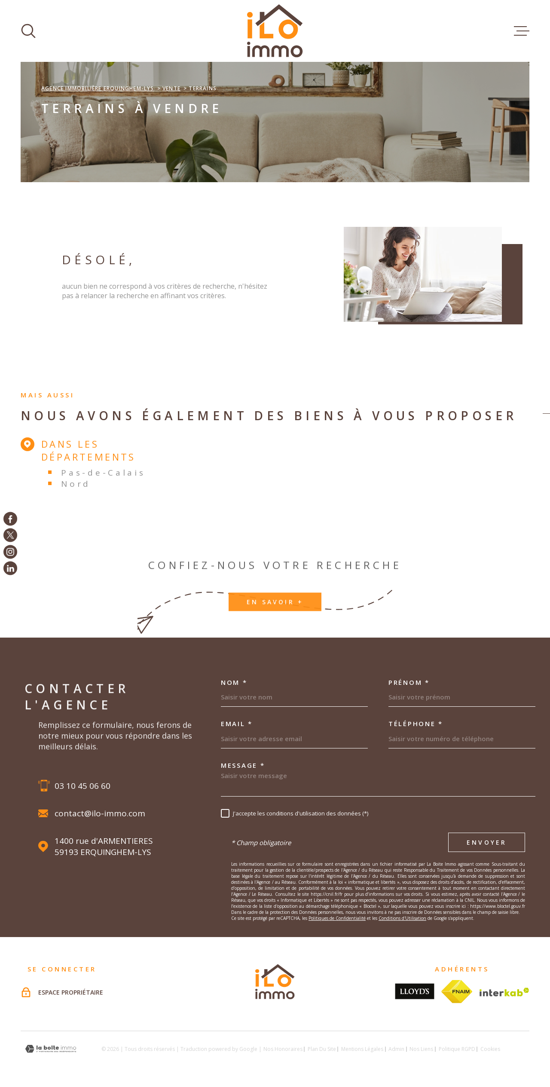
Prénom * (409, 682)
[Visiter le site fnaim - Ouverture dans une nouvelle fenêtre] (457, 991)
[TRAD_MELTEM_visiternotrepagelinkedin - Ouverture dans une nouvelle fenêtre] (10, 568)
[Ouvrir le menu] (521, 31)
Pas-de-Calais (103, 472)
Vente (171, 88)
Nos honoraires (282, 1049)
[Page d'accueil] (275, 31)
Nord (76, 483)
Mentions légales (362, 1049)
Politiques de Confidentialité (337, 918)
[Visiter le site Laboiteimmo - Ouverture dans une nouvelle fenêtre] (51, 1049)
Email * (237, 724)
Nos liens (421, 1049)
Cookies (490, 1049)
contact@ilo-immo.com (100, 813)
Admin (396, 1049)
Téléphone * (415, 724)
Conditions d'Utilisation (402, 918)
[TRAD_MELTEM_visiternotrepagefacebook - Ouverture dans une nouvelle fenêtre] (10, 518)
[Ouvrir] (28, 31)
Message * (243, 765)
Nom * (234, 682)
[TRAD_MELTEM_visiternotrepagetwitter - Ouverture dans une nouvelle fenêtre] (10, 535)
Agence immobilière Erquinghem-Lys (97, 88)
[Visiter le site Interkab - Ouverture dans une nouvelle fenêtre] (504, 992)
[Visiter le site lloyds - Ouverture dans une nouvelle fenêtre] (414, 991)
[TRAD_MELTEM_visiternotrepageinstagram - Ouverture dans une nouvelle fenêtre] (10, 552)
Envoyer (487, 843)
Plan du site (322, 1049)
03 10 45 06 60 (82, 785)
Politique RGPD (457, 1049)
